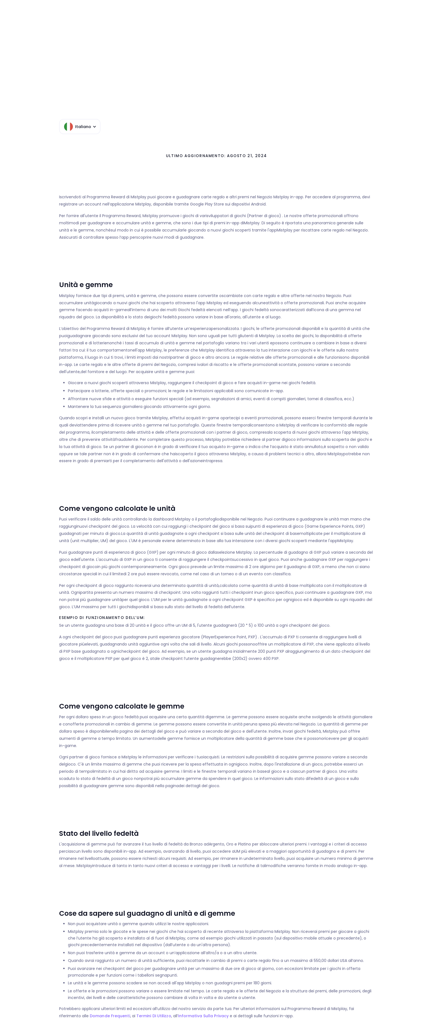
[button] (80, 126)
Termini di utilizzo (153, 1016)
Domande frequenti (110, 1016)
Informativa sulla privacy (203, 1016)
